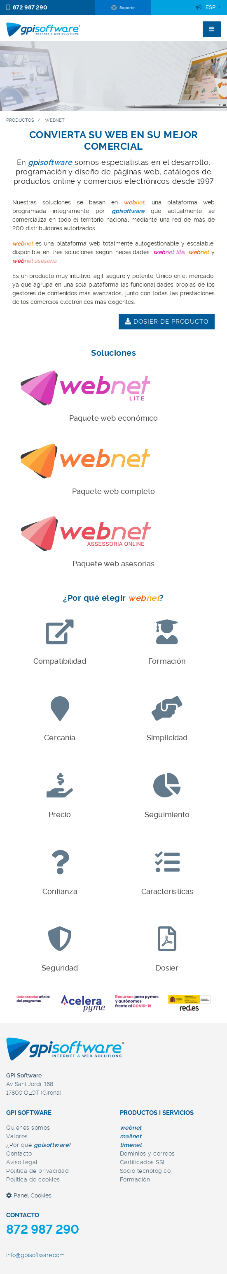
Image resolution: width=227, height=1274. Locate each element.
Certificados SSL (143, 1162)
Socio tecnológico (145, 1170)
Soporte (123, 8)
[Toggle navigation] (212, 29)
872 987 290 (26, 7)
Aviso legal (22, 1162)
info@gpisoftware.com (35, 1255)
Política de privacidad (37, 1170)
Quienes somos (28, 1127)
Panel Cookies (28, 1195)
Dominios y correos (147, 1153)
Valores (17, 1136)
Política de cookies (33, 1179)
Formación (135, 1179)
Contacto (19, 1153)
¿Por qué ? (39, 1145)
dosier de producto (166, 321)
